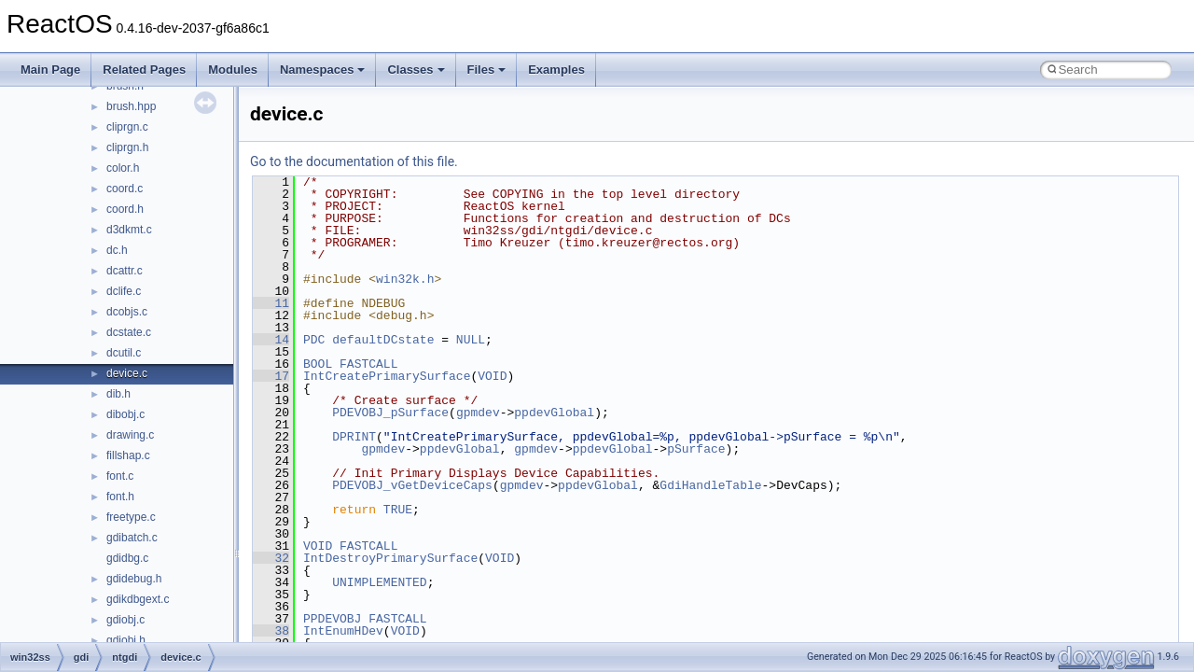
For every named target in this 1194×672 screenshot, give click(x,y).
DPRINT (354, 436)
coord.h (125, 209)
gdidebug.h (133, 578)
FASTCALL (368, 364)
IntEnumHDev (343, 631)
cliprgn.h (127, 147)
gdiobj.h (126, 640)
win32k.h (405, 279)
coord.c (124, 188)
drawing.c (130, 434)
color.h (122, 168)
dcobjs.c (126, 311)
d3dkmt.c (129, 229)
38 (271, 631)
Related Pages (144, 70)
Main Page (50, 70)
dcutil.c (123, 352)
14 (271, 339)
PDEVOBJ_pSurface (390, 412)
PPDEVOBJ (332, 618)
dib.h (118, 393)
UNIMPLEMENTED (379, 582)
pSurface (696, 449)
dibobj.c (125, 414)
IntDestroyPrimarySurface (390, 558)
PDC (314, 339)
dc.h (117, 250)
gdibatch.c (132, 537)
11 (271, 303)
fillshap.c (128, 455)
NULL (470, 339)
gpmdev (478, 412)
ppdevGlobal (554, 412)
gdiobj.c (125, 619)
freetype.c (131, 517)
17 (271, 376)
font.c (119, 476)
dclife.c (123, 291)
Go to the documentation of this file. (354, 161)
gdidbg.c (127, 558)
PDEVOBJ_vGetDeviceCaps (412, 485)
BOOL (317, 364)
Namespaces (323, 70)
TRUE (397, 509)
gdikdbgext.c (137, 599)
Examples (556, 70)
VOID (492, 376)
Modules (232, 70)
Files (487, 70)
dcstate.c (128, 332)
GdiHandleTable (710, 485)
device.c (126, 373)
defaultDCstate (383, 339)
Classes (415, 70)
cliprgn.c (127, 126)
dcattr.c (124, 270)
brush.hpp (131, 106)
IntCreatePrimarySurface (386, 376)
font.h (120, 496)
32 (271, 558)
